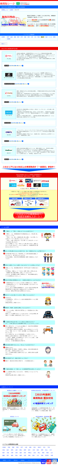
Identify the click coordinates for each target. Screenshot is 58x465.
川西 (28, 37)
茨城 (3, 450)
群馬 (12, 450)
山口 (52, 452)
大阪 (8, 452)
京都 (16, 452)
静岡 (25, 450)
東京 (35, 447)
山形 (26, 447)
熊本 (33, 455)
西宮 (18, 37)
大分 (38, 455)
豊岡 (54, 37)
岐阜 (29, 450)
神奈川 (39, 447)
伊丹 (22, 37)
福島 (30, 447)
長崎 (29, 455)
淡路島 (8, 39)
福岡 (21, 455)
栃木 (8, 450)
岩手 (22, 447)
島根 (47, 452)
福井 (3, 452)
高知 (16, 455)
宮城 (9, 447)
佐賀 (25, 455)
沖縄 (52, 455)
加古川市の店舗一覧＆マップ (13, 65)
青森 (13, 447)
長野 (42, 450)
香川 (8, 455)
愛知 (21, 450)
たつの (50, 37)
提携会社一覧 (34, 188)
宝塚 (25, 37)
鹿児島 (47, 455)
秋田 (17, 447)
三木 (35, 37)
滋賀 (21, 452)
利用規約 (23, 460)
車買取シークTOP (7, 460)
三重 (33, 450)
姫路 (11, 37)
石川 (51, 450)
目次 (3, 43)
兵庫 (12, 452)
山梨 (16, 450)
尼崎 (15, 37)
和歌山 (29, 452)
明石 (39, 37)
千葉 (48, 447)
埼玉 (44, 447)
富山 (46, 450)
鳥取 (43, 452)
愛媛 (3, 455)
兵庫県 (3, 37)
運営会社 (16, 460)
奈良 (25, 452)
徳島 (12, 455)
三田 (32, 37)
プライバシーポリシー (32, 460)
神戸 (8, 37)
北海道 (4, 447)
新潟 (38, 450)
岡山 (39, 452)
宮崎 (42, 455)
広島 (35, 452)
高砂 (46, 37)
